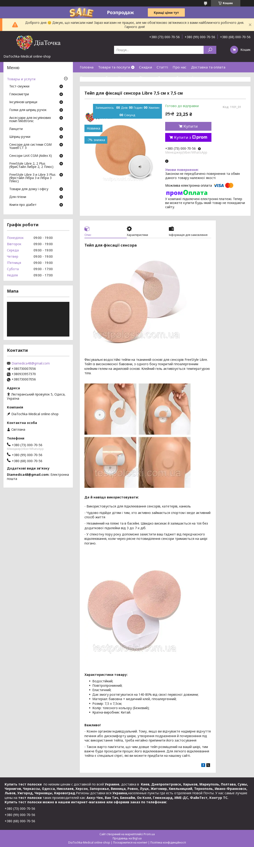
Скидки (145, 67)
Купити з (190, 137)
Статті (162, 67)
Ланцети (16, 129)
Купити (190, 126)
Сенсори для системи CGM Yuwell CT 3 (30, 146)
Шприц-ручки (19, 137)
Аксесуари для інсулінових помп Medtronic (30, 119)
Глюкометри (19, 94)
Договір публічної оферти (180, 77)
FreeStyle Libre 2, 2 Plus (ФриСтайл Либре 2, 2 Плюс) (31, 165)
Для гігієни (17, 197)
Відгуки (146, 77)
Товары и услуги (21, 79)
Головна (86, 67)
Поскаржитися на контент (130, 842)
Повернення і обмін (97, 77)
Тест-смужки (19, 86)
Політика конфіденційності (168, 842)
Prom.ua (149, 834)
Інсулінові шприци (23, 102)
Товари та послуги (114, 67)
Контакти (126, 77)
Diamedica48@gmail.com (31, 363)
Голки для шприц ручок (27, 110)
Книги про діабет (23, 205)
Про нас (179, 67)
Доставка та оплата (208, 67)
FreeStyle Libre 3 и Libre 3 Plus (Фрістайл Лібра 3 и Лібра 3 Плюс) (32, 178)
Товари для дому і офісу (28, 189)
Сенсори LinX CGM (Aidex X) (30, 156)
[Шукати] (210, 50)
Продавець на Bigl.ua (127, 838)
